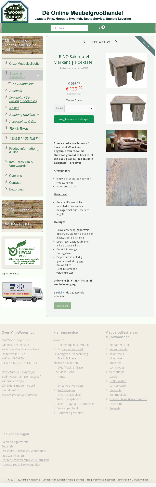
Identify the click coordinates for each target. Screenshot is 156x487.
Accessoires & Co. (22, 121)
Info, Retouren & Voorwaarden (21, 164)
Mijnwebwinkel (139, 479)
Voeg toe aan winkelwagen (74, 119)
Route (61, 376)
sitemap (80, 479)
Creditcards (87, 404)
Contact (15, 182)
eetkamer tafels (119, 345)
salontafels (116, 354)
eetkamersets (118, 349)
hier (63, 292)
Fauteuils (115, 390)
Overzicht (62, 305)
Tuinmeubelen (118, 395)
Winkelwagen (66, 390)
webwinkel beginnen (104, 479)
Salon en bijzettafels (15, 442)
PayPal (71, 404)
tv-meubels (116, 372)
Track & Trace (66, 358)
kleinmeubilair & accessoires (128, 399)
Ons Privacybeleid (69, 395)
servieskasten (118, 385)
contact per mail (72, 349)
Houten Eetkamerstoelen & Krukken (25, 460)
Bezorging (16, 189)
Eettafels (15, 90)
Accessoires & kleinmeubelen (21, 465)
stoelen (114, 376)
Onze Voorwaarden (70, 385)
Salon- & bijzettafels (24, 75)
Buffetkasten (117, 381)
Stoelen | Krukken (24, 114)
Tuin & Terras (18, 128)
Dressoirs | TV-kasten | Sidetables (23, 99)
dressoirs (115, 363)
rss (88, 479)
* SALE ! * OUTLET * (24, 138)
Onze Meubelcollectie (24, 63)
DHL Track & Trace (70, 367)
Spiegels (114, 408)
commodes (117, 367)
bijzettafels (116, 358)
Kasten (14, 108)
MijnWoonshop (10, 273)
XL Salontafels (22, 84)
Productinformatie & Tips (24, 150)
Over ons (15, 175)
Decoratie (115, 404)
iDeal (60, 404)
